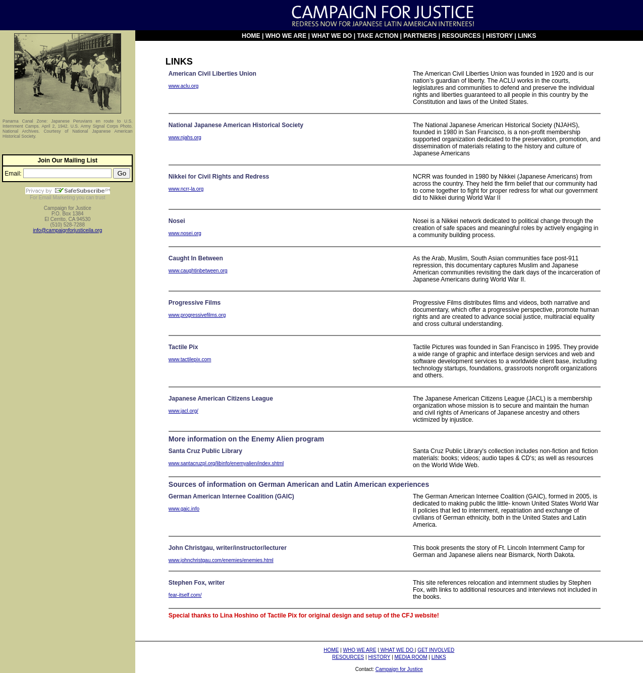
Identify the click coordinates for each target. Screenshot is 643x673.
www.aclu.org (183, 86)
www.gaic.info (184, 509)
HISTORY (499, 35)
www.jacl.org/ (183, 411)
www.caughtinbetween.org (198, 270)
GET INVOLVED (435, 650)
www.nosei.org (185, 233)
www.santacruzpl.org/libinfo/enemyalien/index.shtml (226, 463)
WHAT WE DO (331, 35)
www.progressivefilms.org (197, 315)
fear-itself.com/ (185, 595)
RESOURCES (461, 35)
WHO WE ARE (285, 35)
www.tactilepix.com (190, 359)
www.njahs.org (185, 137)
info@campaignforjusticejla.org (67, 230)
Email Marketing (57, 197)
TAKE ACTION (378, 35)
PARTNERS (420, 35)
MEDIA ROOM (411, 657)
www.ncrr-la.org (186, 189)
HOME (251, 35)
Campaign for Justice (399, 669)
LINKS (527, 35)
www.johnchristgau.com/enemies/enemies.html (221, 560)
